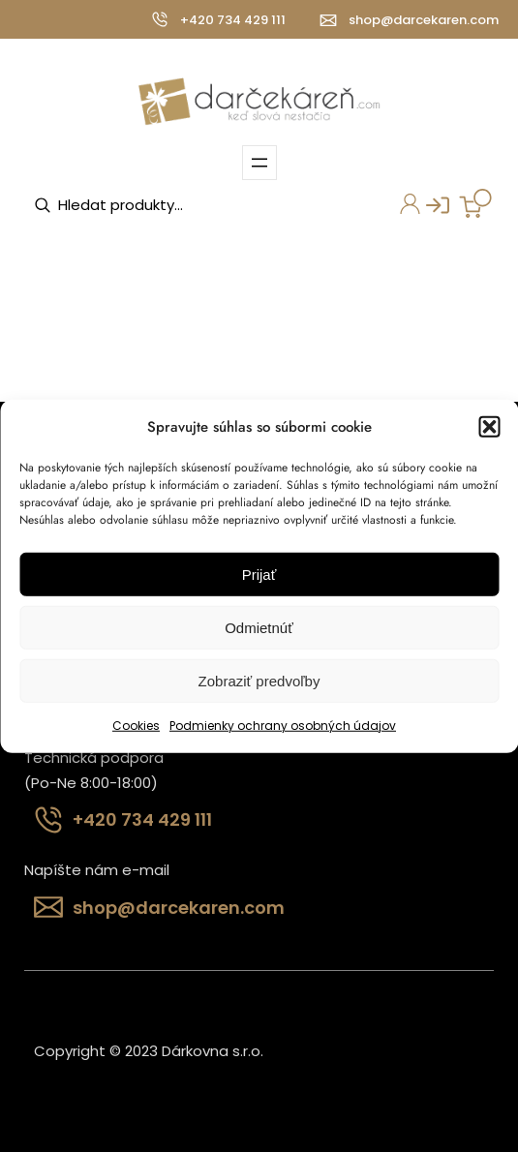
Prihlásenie (430, 211)
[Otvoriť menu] (259, 162)
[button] (489, 427)
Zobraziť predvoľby (259, 681)
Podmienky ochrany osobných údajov (282, 725)
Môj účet (405, 206)
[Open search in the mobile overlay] (151, 205)
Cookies (136, 725)
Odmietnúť (259, 628)
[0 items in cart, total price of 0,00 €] (475, 203)
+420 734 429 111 (233, 20)
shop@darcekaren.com (424, 20)
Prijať (259, 574)
